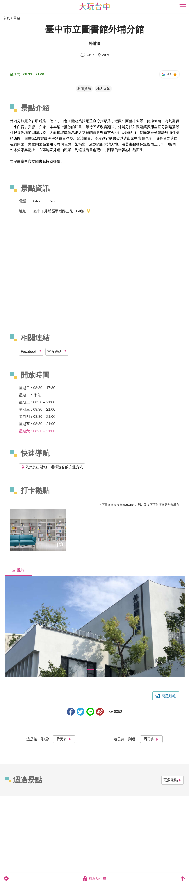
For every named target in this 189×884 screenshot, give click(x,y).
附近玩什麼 (95, 878)
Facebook (31, 352)
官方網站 (56, 352)
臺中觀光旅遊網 (94, 6)
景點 (17, 18)
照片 (18, 570)
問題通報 (169, 696)
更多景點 (172, 780)
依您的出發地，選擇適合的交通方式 (52, 467)
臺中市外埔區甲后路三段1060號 (62, 211)
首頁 (7, 18)
